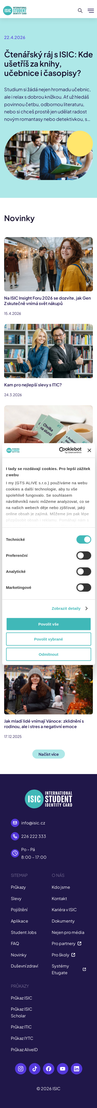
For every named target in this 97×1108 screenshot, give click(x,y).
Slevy (16, 898)
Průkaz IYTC (22, 1038)
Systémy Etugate (69, 969)
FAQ (15, 943)
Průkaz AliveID (24, 1049)
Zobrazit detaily (66, 608)
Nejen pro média (68, 932)
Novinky (19, 954)
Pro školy (63, 954)
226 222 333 (33, 836)
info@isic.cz (33, 822)
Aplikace (19, 921)
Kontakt (59, 898)
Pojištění (19, 909)
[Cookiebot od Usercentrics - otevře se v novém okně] (60, 450)
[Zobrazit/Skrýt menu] (91, 10)
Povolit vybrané (48, 639)
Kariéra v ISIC (64, 909)
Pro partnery (66, 943)
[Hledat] (80, 10)
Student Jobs (23, 932)
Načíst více (49, 754)
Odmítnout (48, 654)
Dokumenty (63, 921)
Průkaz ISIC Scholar (21, 1012)
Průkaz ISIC (21, 998)
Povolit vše (48, 624)
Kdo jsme (61, 887)
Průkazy (18, 887)
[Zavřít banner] (89, 450)
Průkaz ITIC (21, 1026)
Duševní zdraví (24, 966)
